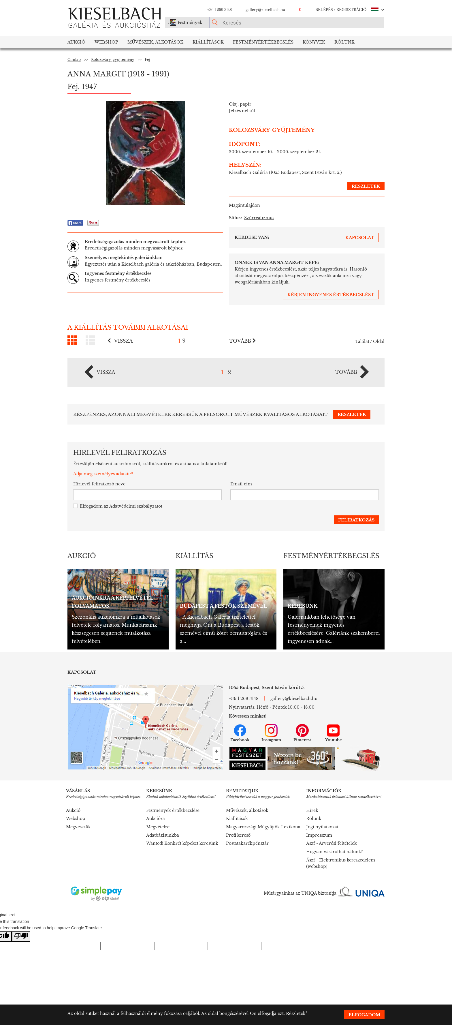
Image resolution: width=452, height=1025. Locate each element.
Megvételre (158, 826)
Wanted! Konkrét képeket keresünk (182, 843)
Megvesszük (78, 826)
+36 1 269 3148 (219, 9)
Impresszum (319, 835)
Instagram (271, 733)
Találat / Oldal (370, 341)
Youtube (333, 733)
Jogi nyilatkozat (322, 826)
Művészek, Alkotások (155, 42)
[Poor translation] (21, 936)
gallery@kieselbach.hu (265, 9)
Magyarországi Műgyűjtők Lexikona (263, 826)
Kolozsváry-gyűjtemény (112, 59)
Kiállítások (208, 42)
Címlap (74, 59)
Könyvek (314, 42)
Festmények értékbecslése (172, 810)
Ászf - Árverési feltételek (331, 843)
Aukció (76, 42)
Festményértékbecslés (263, 42)
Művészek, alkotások (247, 810)
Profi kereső (238, 835)
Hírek (312, 810)
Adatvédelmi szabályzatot (135, 506)
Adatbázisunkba (162, 835)
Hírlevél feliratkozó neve (99, 484)
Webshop (106, 42)
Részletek (296, 1013)
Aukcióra (155, 818)
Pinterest (302, 733)
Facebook (240, 733)
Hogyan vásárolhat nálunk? (334, 851)
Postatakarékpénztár (247, 843)
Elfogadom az (117, 506)
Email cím (241, 484)
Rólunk (344, 42)
